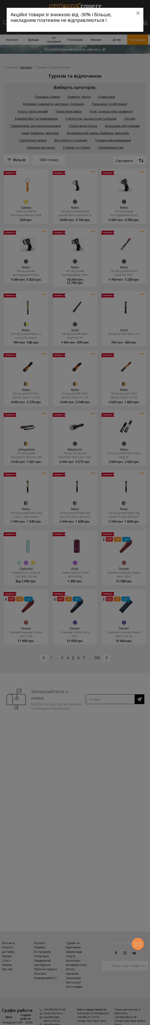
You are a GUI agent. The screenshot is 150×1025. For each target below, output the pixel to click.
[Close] (138, 13)
